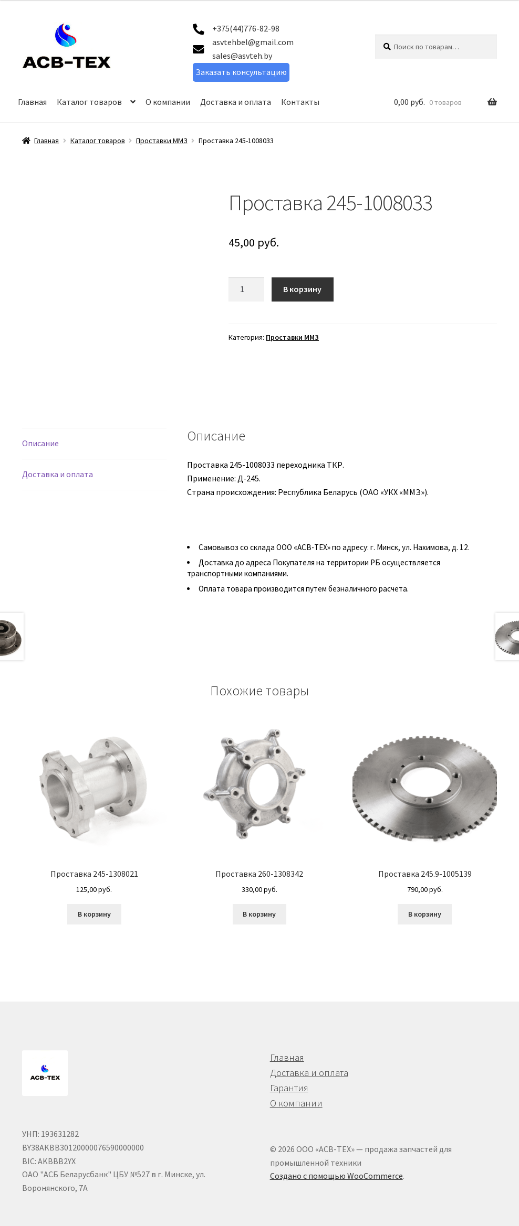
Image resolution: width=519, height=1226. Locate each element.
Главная (32, 101)
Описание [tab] (40, 411)
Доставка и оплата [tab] (57, 442)
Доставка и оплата (235, 101)
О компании (168, 101)
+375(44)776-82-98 (245, 28)
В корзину (302, 289)
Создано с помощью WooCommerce (336, 1143)
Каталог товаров (89, 101)
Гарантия (289, 1056)
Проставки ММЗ (162, 140)
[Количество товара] (246, 289)
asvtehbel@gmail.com (253, 42)
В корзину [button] (94, 882)
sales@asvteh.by (242, 55)
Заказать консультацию (241, 72)
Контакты (300, 101)
